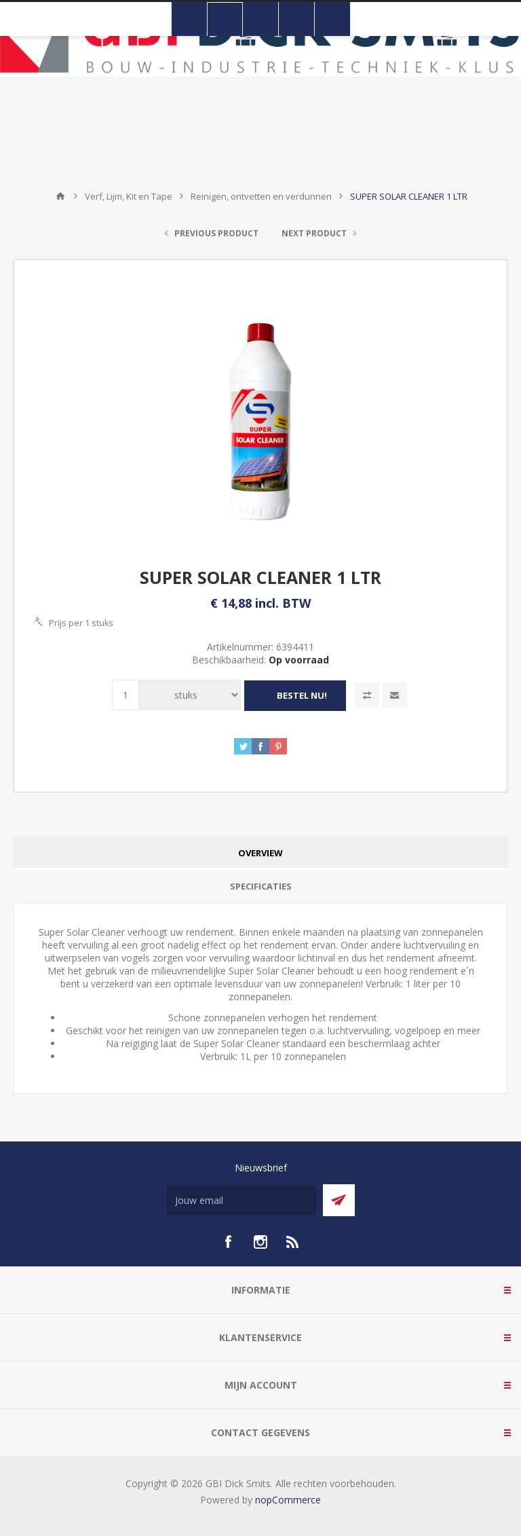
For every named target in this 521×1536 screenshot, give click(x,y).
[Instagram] (260, 1241)
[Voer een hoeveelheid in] (125, 695)
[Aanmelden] (241, 1199)
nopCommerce (288, 1499)
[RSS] (293, 1241)
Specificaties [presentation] (261, 885)
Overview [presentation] (260, 852)
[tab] (260, 852)
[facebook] (228, 1241)
